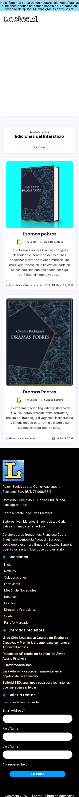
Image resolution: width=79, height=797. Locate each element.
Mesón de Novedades (20, 589)
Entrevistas (12, 583)
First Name (10, 727)
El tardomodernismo (17, 663)
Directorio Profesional (20, 608)
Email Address (14, 709)
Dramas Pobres (39, 395)
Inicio (8, 563)
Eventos (10, 602)
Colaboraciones (15, 576)
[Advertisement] (39, 64)
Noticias (10, 570)
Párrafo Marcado (16, 621)
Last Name (10, 745)
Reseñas (10, 595)
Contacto (10, 615)
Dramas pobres (39, 237)
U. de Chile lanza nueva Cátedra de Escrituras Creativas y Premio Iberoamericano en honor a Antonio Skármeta (36, 641)
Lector (33, 245)
